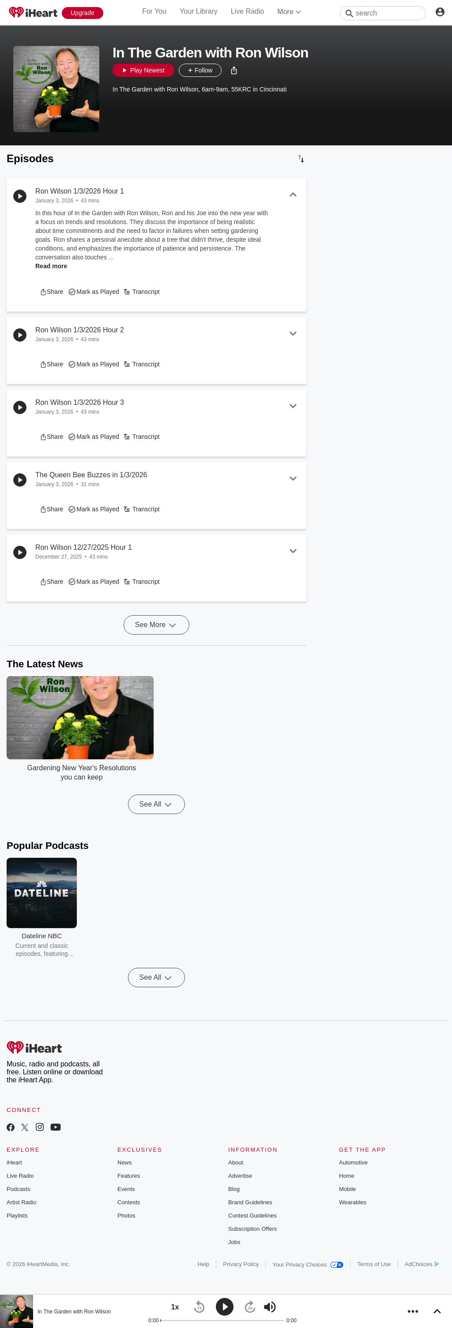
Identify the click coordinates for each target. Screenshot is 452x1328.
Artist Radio (21, 1202)
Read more (51, 266)
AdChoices (422, 1264)
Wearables (352, 1202)
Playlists (17, 1215)
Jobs (234, 1242)
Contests (128, 1202)
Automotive (353, 1162)
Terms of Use (374, 1264)
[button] (234, 70)
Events (126, 1189)
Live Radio (247, 11)
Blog (234, 1189)
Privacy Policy (241, 1264)
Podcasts (18, 1189)
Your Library (199, 11)
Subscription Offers (252, 1228)
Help (204, 1264)
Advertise (240, 1175)
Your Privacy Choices (307, 1264)
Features (128, 1175)
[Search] (383, 13)
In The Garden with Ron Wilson (74, 1312)
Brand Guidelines (250, 1202)
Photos (126, 1215)
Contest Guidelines (252, 1215)
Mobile (347, 1189)
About (235, 1162)
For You (154, 11)
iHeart (14, 1162)
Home (346, 1175)
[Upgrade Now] (82, 13)
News (124, 1162)
